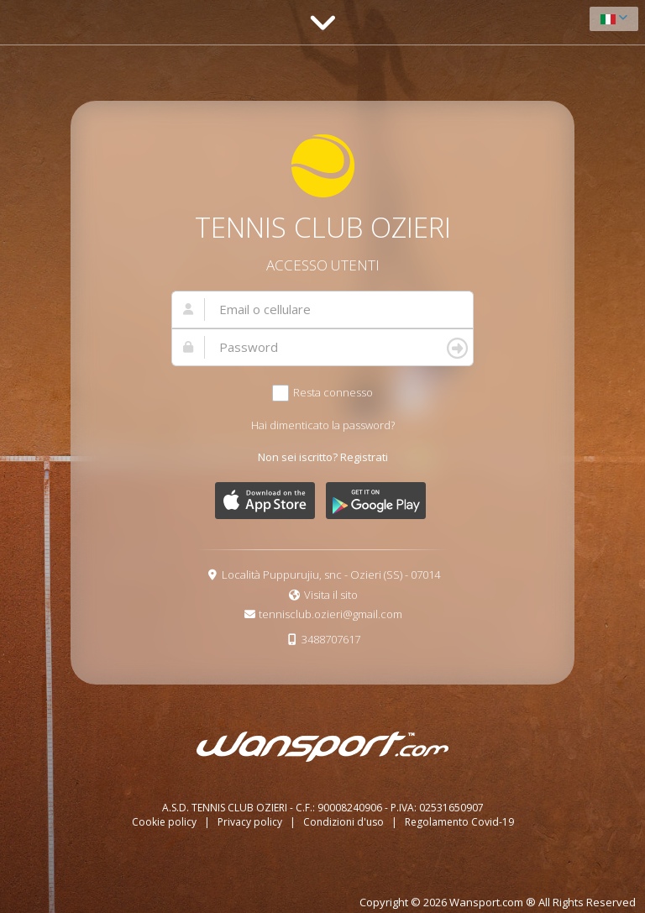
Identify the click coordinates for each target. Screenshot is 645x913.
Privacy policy (251, 822)
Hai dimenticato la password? (323, 425)
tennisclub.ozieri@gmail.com (330, 614)
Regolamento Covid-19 (459, 822)
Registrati (364, 456)
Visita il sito (331, 594)
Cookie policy (165, 822)
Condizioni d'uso (344, 822)
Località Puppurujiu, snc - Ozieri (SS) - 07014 (331, 574)
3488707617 (331, 639)
